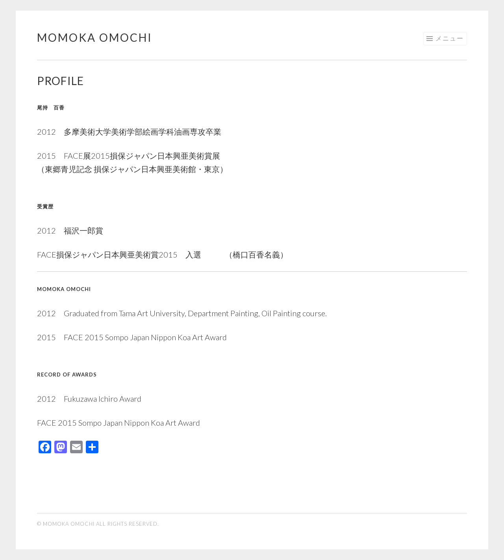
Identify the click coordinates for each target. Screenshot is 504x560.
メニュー (449, 38)
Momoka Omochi (94, 37)
